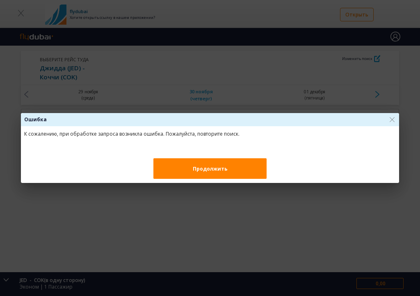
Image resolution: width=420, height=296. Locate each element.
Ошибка (35, 119)
